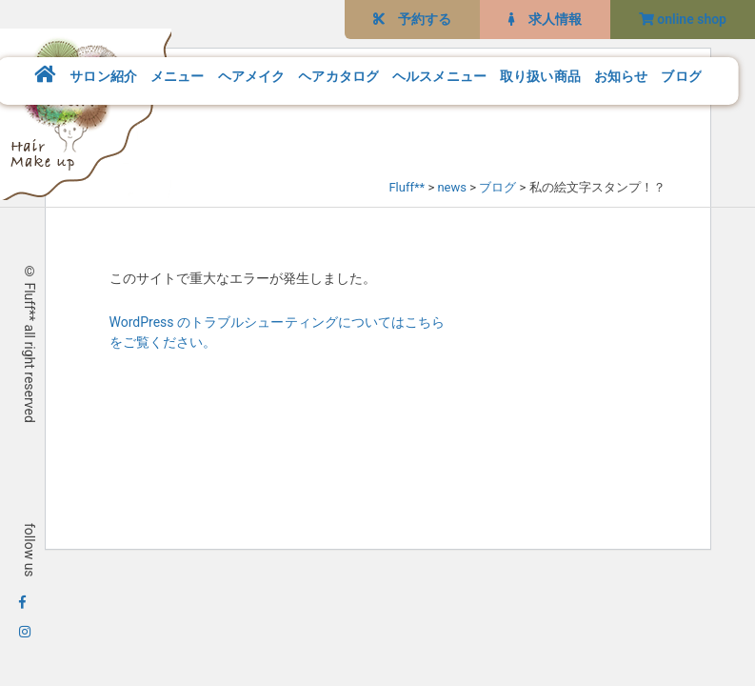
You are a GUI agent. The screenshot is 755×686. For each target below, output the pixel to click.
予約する (412, 19)
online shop (682, 19)
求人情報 (545, 19)
